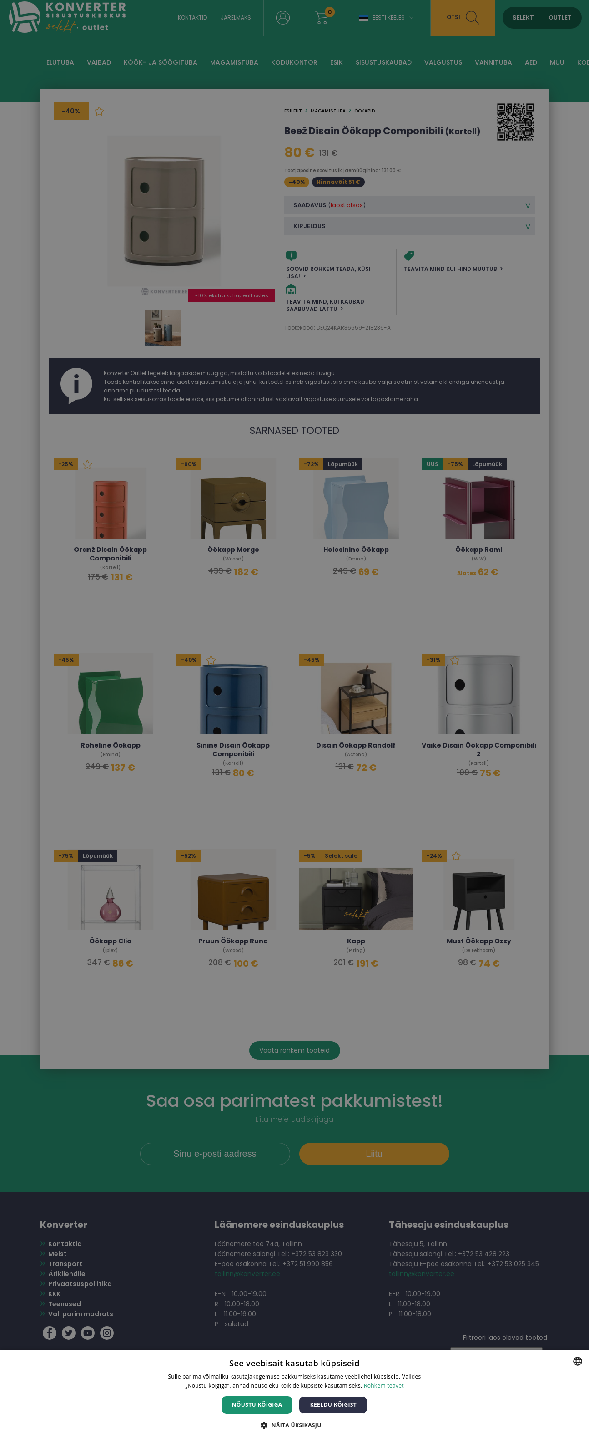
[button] (294, 1424)
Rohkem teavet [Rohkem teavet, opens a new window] (384, 1385)
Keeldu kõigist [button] (333, 1405)
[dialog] (294, 720)
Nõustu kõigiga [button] (257, 1405)
